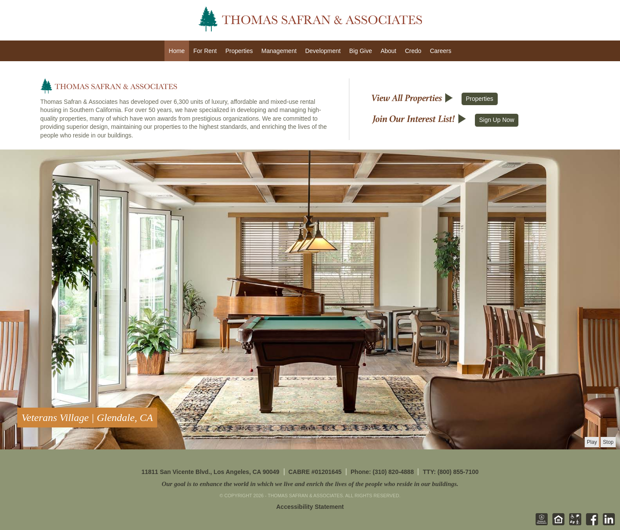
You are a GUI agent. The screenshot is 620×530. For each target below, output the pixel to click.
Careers (440, 50)
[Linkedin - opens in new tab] (607, 523)
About (389, 50)
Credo (413, 50)
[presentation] (592, 442)
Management (279, 50)
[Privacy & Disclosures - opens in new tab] (540, 523)
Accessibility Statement (310, 506)
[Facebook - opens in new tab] (590, 523)
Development (323, 50)
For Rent (205, 50)
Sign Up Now (497, 119)
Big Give (360, 50)
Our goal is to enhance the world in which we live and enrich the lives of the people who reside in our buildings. (309, 483)
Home (177, 50)
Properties (239, 50)
